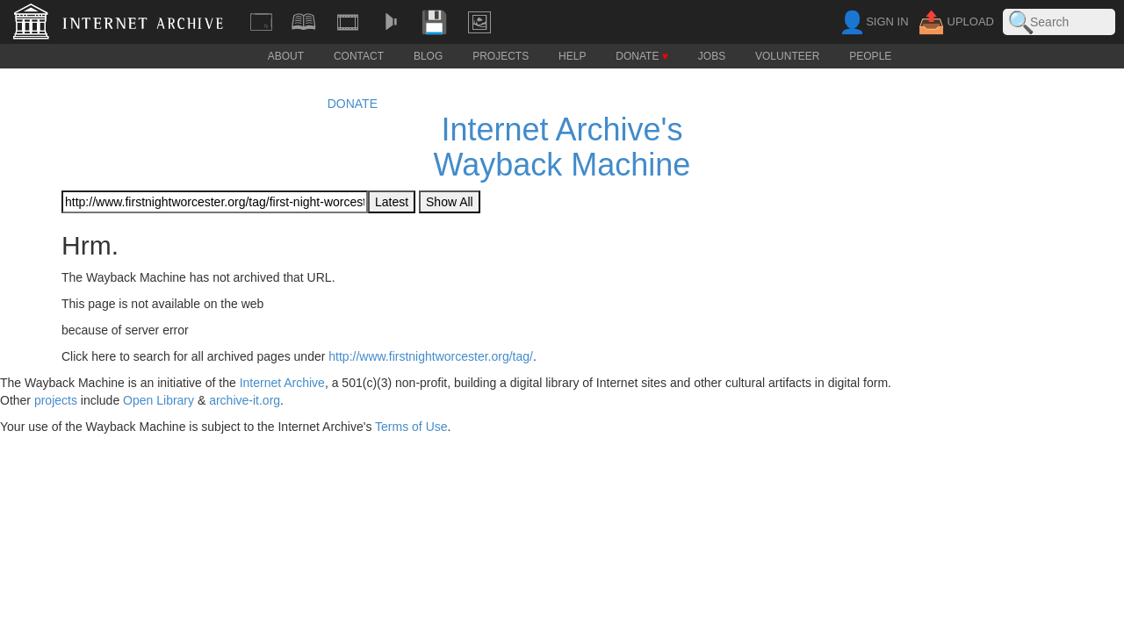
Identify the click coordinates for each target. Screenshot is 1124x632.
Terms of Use (411, 427)
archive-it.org (244, 400)
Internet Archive (282, 383)
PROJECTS (500, 56)
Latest (391, 202)
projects (55, 400)
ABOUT (286, 56)
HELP (572, 56)
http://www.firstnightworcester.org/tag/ (430, 356)
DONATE (642, 56)
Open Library (158, 400)
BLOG (428, 56)
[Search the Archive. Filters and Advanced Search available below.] (1059, 22)
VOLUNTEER (787, 56)
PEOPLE (870, 56)
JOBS (711, 56)
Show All (449, 202)
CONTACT (359, 56)
